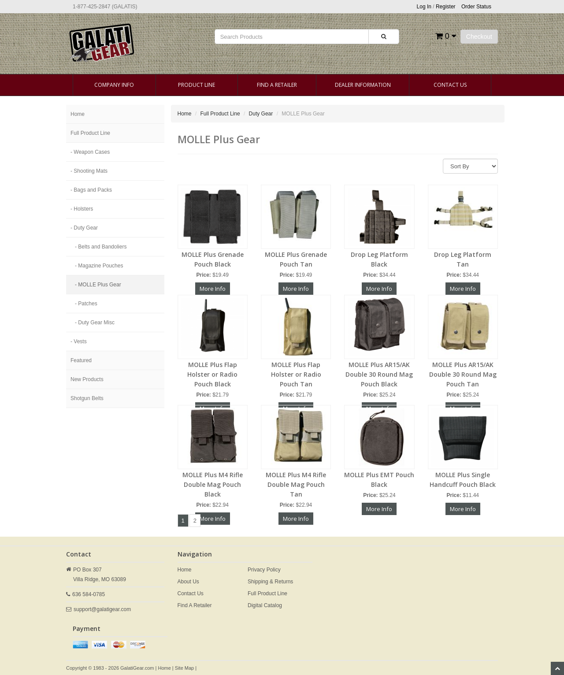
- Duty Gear (84, 228)
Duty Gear (261, 114)
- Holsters (81, 209)
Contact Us (450, 85)
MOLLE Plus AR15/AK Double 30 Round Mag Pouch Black (379, 374)
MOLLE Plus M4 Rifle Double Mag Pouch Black (212, 484)
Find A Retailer (277, 85)
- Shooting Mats (89, 171)
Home (77, 114)
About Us (188, 582)
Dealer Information (363, 85)
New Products (87, 379)
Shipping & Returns (270, 582)
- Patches (86, 303)
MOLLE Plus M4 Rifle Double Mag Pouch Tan (296, 484)
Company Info (114, 85)
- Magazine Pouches (99, 266)
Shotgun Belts (87, 398)
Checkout (479, 36)
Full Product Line (90, 133)
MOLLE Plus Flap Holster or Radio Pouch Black (212, 374)
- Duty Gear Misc (95, 322)
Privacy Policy (264, 570)
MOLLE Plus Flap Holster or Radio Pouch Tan (296, 374)
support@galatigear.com (102, 609)
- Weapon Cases (90, 152)
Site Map (184, 668)
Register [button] (446, 7)
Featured (81, 360)
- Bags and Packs (91, 190)
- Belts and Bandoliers (100, 247)
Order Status (476, 7)
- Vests (78, 341)
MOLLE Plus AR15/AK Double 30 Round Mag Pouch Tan (463, 374)
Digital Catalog (265, 605)
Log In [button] (424, 7)
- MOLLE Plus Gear (98, 285)
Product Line (196, 85)
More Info (213, 289)
